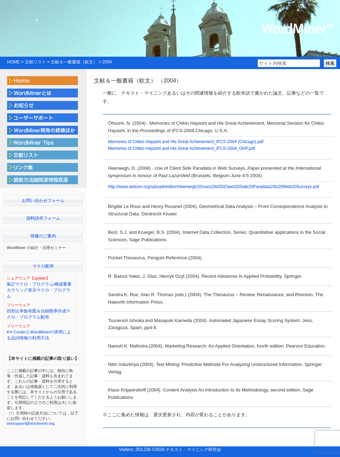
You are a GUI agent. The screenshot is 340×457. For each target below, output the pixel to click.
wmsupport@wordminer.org (31, 423)
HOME (13, 62)
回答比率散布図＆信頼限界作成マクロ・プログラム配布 (38, 314)
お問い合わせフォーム (43, 200)
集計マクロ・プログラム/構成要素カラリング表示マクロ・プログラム (39, 290)
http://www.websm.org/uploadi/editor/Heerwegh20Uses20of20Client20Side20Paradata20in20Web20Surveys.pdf (213, 186)
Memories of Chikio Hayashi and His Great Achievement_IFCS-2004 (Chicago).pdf (186, 141)
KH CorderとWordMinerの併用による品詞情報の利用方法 (39, 335)
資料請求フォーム (43, 218)
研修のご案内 (43, 235)
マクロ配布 (43, 266)
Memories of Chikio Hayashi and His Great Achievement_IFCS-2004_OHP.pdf (181, 148)
